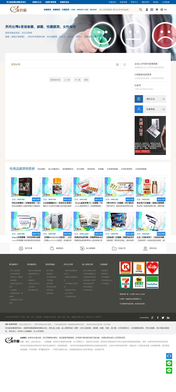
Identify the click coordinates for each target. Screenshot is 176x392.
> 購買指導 (49, 290)
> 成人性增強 (68, 293)
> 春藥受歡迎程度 (70, 290)
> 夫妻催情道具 (87, 290)
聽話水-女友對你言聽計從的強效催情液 (57, 206)
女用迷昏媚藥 (140, 169)
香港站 (155, 2)
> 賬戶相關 (49, 270)
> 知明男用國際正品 (89, 274)
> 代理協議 (49, 280)
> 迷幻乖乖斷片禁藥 (89, 270)
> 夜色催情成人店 (106, 280)
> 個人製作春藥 (14, 274)
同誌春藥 (41, 169)
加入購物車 (87, 248)
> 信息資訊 (31, 287)
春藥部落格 (64, 2)
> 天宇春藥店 (104, 283)
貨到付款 (150, 248)
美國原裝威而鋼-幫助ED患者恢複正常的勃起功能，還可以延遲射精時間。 (102, 240)
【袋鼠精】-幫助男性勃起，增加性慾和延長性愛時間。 (126, 240)
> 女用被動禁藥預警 (89, 277)
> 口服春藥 (13, 290)
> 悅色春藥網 (104, 277)
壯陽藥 (101, 169)
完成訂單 (119, 248)
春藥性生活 (36, 2)
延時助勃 (91, 169)
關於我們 (145, 2)
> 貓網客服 (49, 293)
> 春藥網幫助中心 (33, 274)
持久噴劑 (80, 169)
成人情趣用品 (53, 169)
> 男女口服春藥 (14, 270)
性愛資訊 (112, 2)
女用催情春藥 (112, 169)
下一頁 (77, 80)
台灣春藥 (165, 2)
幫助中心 (134, 2)
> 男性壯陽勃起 (87, 287)
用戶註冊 (25, 248)
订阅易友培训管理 (143, 74)
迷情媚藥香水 (67, 169)
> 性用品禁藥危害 (88, 283)
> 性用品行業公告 (33, 283)
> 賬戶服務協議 (51, 277)
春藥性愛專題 (50, 2)
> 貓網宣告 (31, 280)
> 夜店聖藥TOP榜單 (88, 280)
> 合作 (29, 277)
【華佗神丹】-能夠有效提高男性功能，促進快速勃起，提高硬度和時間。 (132, 206)
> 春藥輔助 (13, 280)
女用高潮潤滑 (126, 169)
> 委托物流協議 (51, 287)
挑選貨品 (56, 248)
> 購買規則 (49, 274)
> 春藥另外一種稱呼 (16, 277)
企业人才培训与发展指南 (146, 64)
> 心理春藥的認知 (70, 296)
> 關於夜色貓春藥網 (34, 270)
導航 (165, 10)
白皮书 (138, 85)
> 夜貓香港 (104, 274)
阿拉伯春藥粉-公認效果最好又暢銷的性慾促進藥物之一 (32, 206)
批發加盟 (123, 2)
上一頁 (67, 80)
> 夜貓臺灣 (104, 270)
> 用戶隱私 (49, 283)
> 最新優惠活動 (32, 290)
